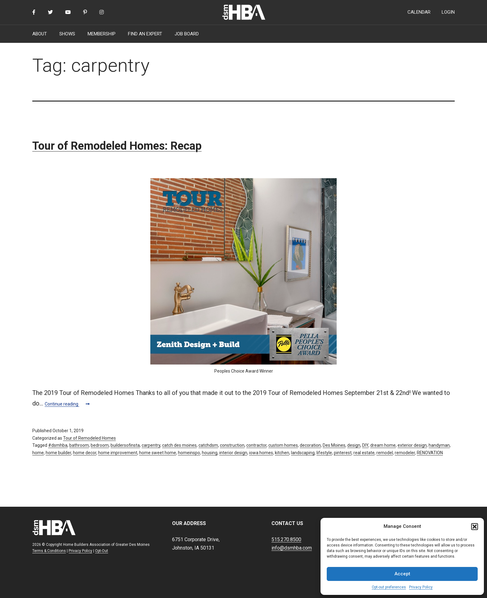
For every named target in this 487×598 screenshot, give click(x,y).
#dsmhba (57, 445)
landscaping (303, 452)
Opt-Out (101, 551)
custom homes (283, 445)
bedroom (100, 445)
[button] (474, 526)
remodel (384, 452)
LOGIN (448, 12)
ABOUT (39, 34)
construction (232, 445)
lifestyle (324, 452)
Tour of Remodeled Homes (89, 438)
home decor (84, 452)
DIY (365, 445)
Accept (402, 574)
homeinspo (189, 452)
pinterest (343, 452)
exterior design (412, 445)
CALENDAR (418, 12)
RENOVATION (430, 452)
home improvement (117, 452)
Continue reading (67, 403)
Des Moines (334, 445)
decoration (310, 445)
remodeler (405, 452)
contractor (256, 445)
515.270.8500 (286, 539)
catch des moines (179, 445)
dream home (383, 445)
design (353, 445)
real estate (364, 452)
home (38, 452)
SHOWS (67, 34)
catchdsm (208, 445)
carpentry (151, 445)
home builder (58, 452)
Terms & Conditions (49, 551)
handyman (439, 445)
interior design (233, 452)
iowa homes (261, 452)
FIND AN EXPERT (145, 34)
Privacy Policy (421, 587)
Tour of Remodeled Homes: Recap (117, 145)
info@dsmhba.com (291, 548)
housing (209, 452)
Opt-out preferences (389, 587)
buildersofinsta (125, 445)
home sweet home (157, 452)
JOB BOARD (187, 34)
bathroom (79, 445)
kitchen (282, 452)
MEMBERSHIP (102, 34)
